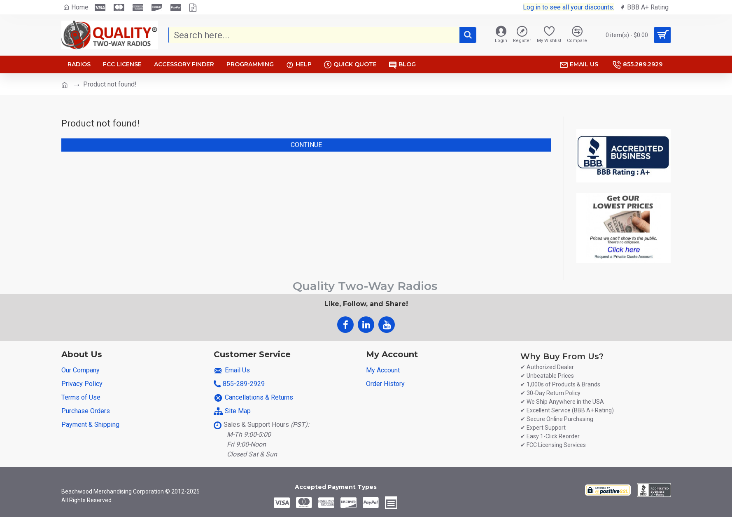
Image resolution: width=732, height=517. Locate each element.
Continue (306, 145)
